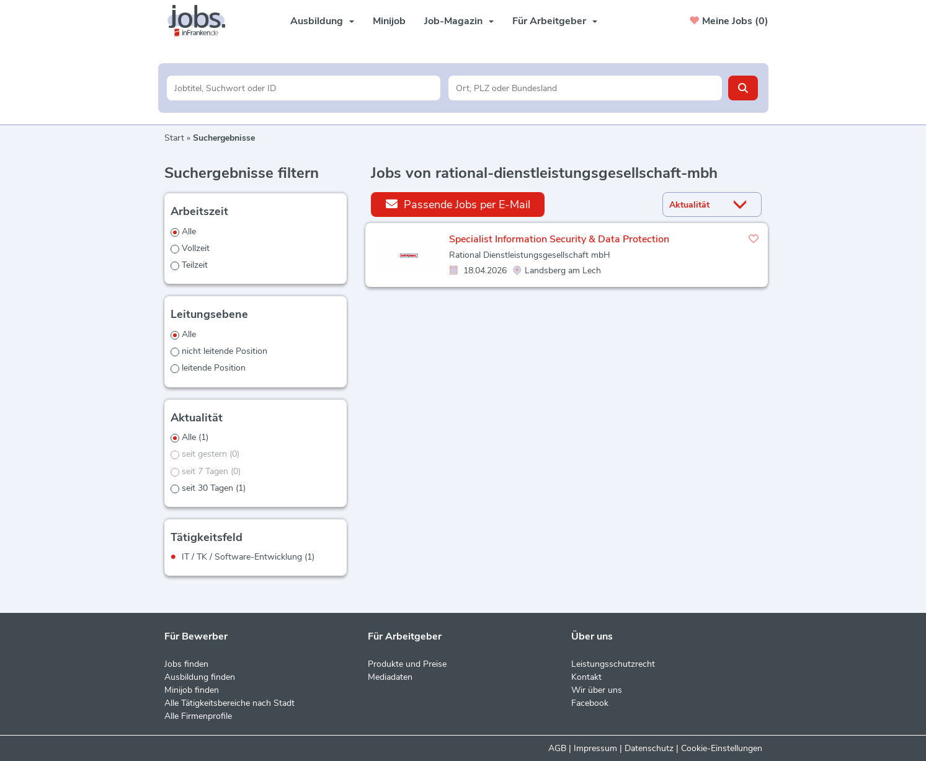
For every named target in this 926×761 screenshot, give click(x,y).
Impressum (595, 748)
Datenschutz (649, 748)
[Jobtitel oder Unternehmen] (303, 88)
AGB (557, 748)
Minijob (389, 21)
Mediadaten (390, 677)
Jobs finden (186, 664)
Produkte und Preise (407, 664)
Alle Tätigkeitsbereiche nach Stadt (229, 703)
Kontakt (586, 677)
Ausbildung (322, 21)
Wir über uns (596, 690)
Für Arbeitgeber (554, 21)
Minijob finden (191, 690)
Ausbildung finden (199, 677)
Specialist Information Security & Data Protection (559, 239)
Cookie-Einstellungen (721, 748)
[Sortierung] (696, 205)
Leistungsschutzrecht (613, 664)
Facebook (589, 703)
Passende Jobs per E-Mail (458, 204)
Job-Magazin (459, 21)
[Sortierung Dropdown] (742, 205)
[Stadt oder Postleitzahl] (585, 88)
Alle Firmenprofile (198, 716)
